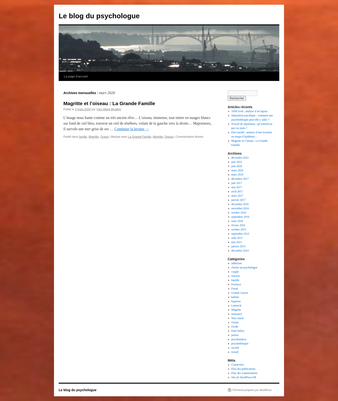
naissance (236, 314)
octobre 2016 (238, 212)
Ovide (234, 326)
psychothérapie (240, 343)
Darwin (235, 276)
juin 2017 (236, 183)
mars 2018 (237, 174)
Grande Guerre (239, 292)
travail (235, 352)
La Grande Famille (139, 136)
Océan (104, 136)
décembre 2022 (240, 157)
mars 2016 (237, 221)
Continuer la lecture (132, 129)
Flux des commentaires (244, 373)
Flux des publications (243, 368)
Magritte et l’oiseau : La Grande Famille (109, 103)
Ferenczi (236, 284)
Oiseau (169, 136)
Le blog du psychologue (99, 16)
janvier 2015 (238, 246)
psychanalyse (238, 339)
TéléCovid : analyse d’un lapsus (249, 111)
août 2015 (237, 238)
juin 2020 (236, 166)
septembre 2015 (240, 233)
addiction (236, 263)
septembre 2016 (240, 216)
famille (83, 136)
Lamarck (236, 305)
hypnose (236, 301)
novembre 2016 (240, 208)
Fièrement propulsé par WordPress (252, 390)
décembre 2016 (240, 204)
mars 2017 (237, 195)
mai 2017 (236, 187)
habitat (235, 297)
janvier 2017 (238, 200)
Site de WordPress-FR (243, 377)
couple (235, 271)
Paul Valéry (237, 330)
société (235, 347)
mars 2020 (237, 170)
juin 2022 (236, 162)
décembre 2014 (240, 250)
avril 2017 (237, 191)
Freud (234, 288)
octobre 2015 (238, 229)
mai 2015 (236, 242)
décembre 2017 (240, 178)
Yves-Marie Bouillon (108, 109)
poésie (235, 335)
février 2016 (238, 225)
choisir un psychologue (244, 267)
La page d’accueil (76, 76)
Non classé (237, 318)
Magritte (93, 136)
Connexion (237, 364)
